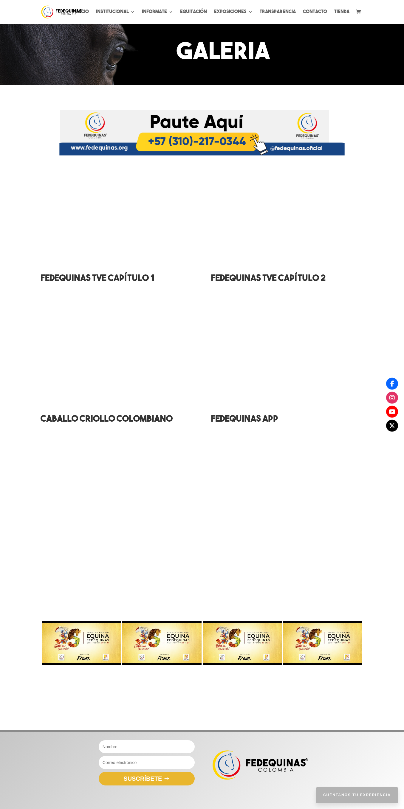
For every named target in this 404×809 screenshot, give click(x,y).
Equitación (193, 12)
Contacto (315, 12)
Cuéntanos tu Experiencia (357, 795)
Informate (154, 12)
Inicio (82, 12)
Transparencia (278, 12)
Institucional (112, 12)
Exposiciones (230, 12)
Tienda (341, 12)
